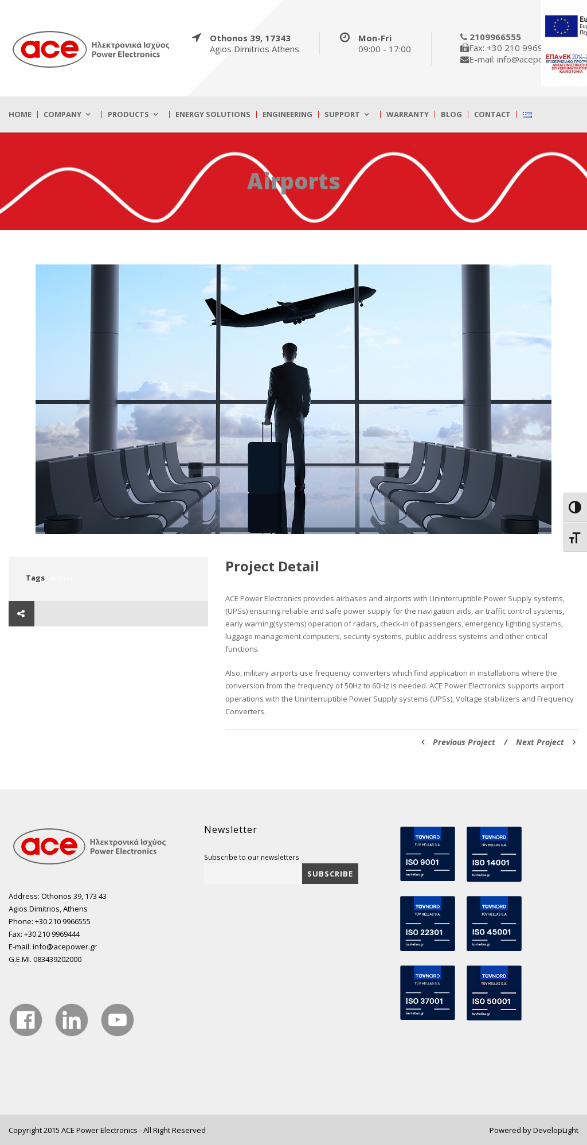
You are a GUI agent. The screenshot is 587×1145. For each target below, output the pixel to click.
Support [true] (342, 114)
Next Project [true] (546, 742)
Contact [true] (492, 114)
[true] (92, 49)
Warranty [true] (407, 114)
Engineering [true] (287, 114)
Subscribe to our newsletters (251, 857)
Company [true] (62, 114)
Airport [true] (61, 577)
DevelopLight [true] (555, 1130)
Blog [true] (451, 114)
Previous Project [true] (458, 742)
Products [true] (128, 114)
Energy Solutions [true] (213, 114)
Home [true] (20, 114)
